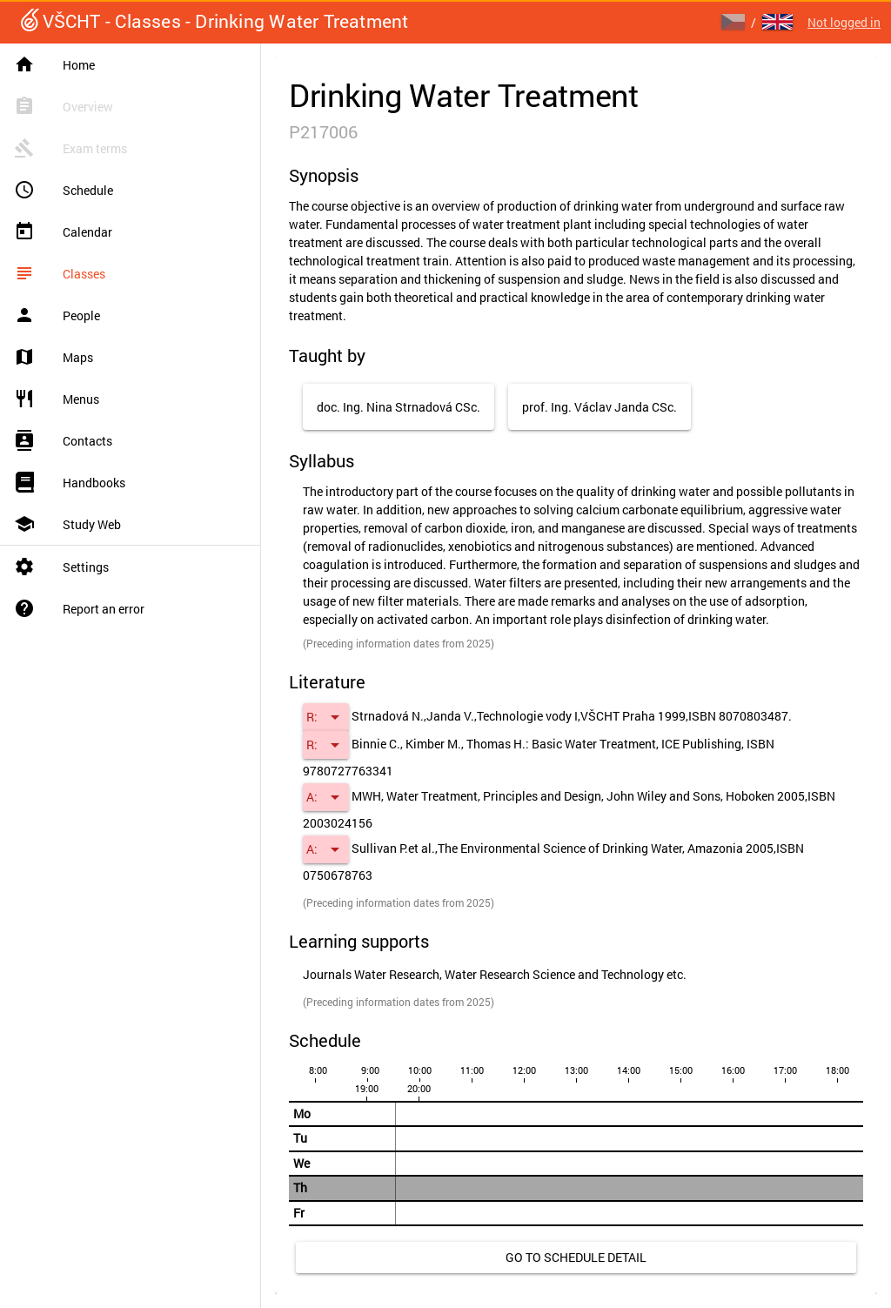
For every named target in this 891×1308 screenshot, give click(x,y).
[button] (326, 717)
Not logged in (844, 22)
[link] (576, 1257)
